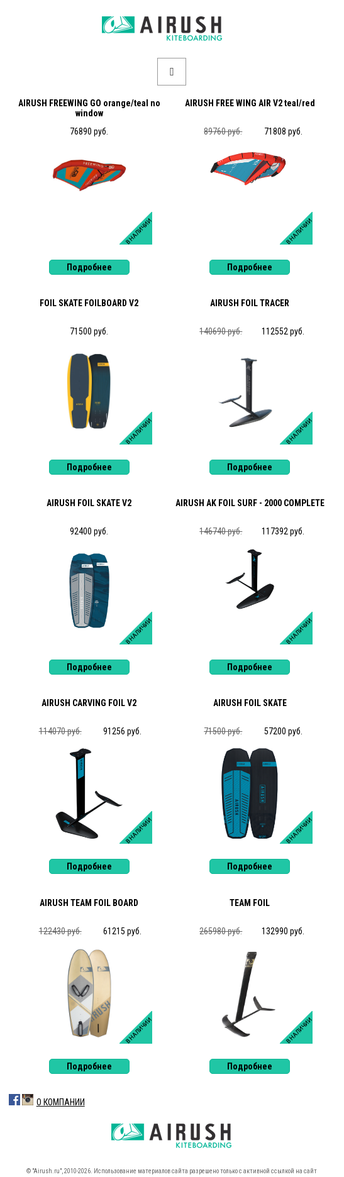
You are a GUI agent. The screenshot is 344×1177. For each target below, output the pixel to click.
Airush (171, 29)
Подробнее (89, 267)
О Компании (60, 1102)
